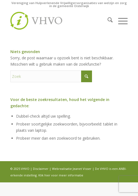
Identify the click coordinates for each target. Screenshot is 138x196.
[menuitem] (107, 21)
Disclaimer (40, 169)
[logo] (57, 21)
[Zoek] (107, 21)
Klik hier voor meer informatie (60, 175)
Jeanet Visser (82, 169)
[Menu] (120, 21)
